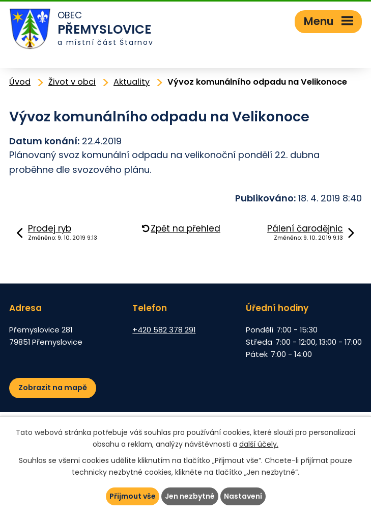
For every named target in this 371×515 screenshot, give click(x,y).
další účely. (258, 444)
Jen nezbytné (190, 496)
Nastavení (243, 496)
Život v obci (72, 82)
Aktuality (131, 82)
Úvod (20, 82)
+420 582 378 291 (163, 329)
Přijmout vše (132, 496)
